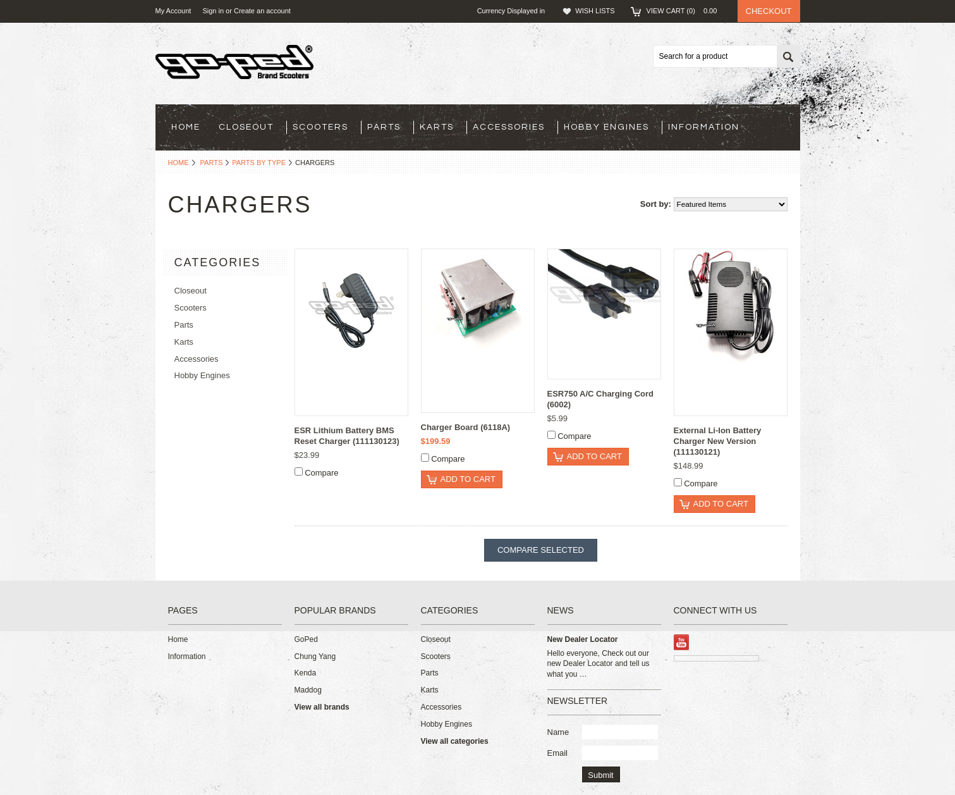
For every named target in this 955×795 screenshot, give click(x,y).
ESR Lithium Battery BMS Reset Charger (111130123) (347, 436)
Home (178, 162)
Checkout (769, 11)
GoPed (306, 639)
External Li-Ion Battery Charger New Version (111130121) (718, 441)
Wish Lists (594, 11)
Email (557, 753)
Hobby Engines (606, 127)
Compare (321, 473)
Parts (384, 127)
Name (558, 732)
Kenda (306, 673)
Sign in (213, 11)
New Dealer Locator (582, 639)
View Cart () (686, 11)
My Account (173, 11)
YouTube (682, 642)
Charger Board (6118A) (466, 427)
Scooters (320, 127)
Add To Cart (468, 479)
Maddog (308, 690)
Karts (437, 127)
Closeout (246, 127)
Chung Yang (315, 656)
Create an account (262, 11)
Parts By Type (259, 162)
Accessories (509, 127)
